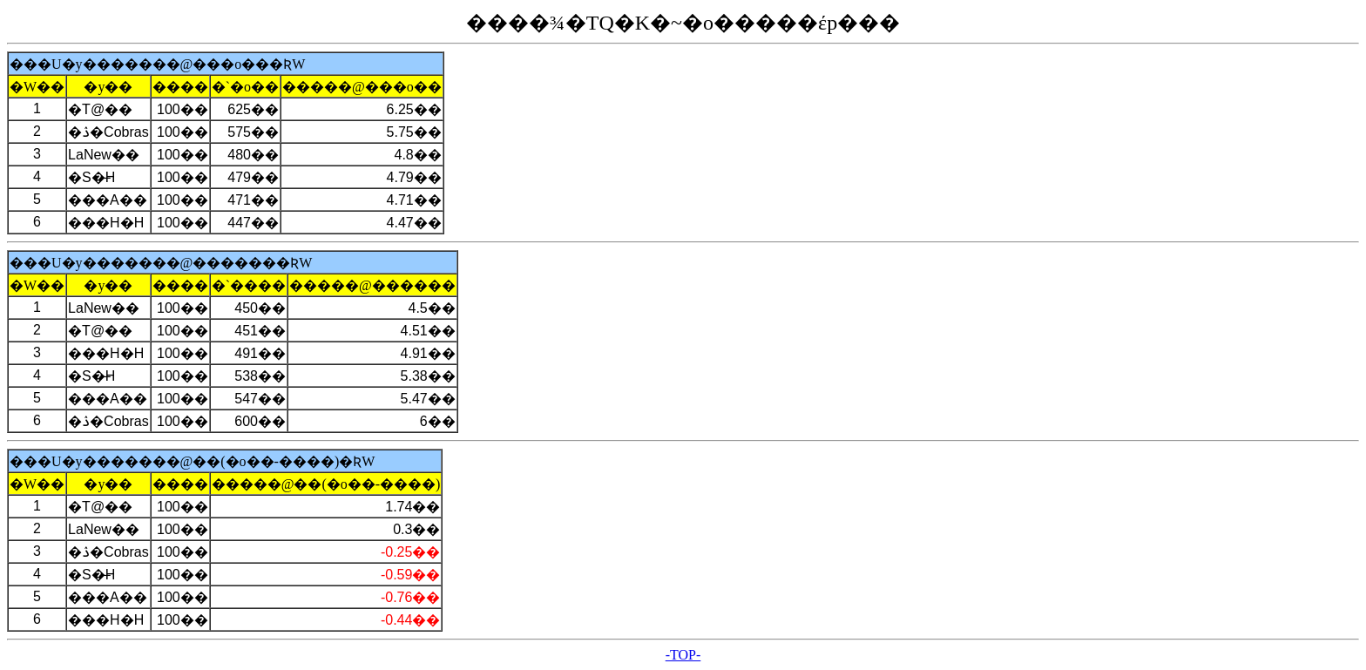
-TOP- (683, 654)
